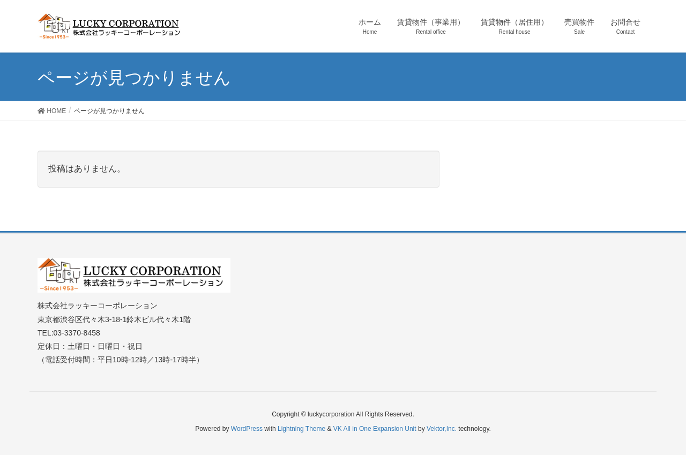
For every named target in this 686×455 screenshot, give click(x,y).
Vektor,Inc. (442, 428)
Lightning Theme (301, 428)
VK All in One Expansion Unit (374, 428)
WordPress (247, 428)
